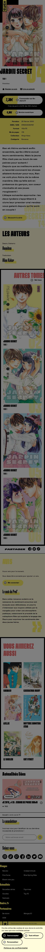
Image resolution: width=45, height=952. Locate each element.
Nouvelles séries (8, 889)
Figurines (27, 889)
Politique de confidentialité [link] (16, 948)
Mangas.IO (28, 913)
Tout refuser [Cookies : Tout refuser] (34, 935)
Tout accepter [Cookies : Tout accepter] (13, 935)
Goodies (5, 894)
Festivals (5, 898)
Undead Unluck (29, 871)
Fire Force (6, 875)
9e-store (5, 913)
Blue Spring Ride (30, 875)
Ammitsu (6, 83)
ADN (4, 918)
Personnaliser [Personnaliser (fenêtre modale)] (12, 942)
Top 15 (26, 894)
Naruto (5, 871)
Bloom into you (8, 879)
